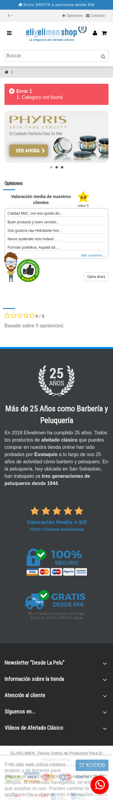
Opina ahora (96, 277)
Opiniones (75, 16)
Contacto (97, 16)
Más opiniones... (93, 255)
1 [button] (51, 167)
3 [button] (62, 167)
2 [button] (56, 167)
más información (74, 794)
